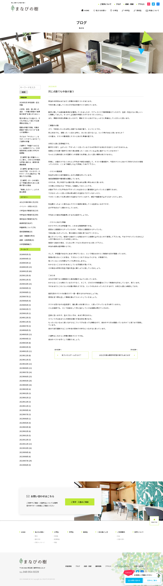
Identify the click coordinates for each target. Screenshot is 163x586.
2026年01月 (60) (25, 271)
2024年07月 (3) (25, 326)
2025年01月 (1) (25, 313)
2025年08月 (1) (25, 292)
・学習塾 (55, 536)
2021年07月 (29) (25, 461)
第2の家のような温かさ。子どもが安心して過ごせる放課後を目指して (29, 120)
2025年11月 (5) (25, 279)
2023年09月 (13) (25, 368)
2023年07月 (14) (25, 372)
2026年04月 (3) (25, 258)
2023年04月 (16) (25, 385)
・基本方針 (36, 539)
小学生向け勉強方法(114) (28, 210)
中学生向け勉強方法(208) (28, 215)
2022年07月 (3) (25, 414)
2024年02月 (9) (25, 347)
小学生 (55, 532)
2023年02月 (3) (25, 393)
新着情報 (68, 566)
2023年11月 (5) (25, 360)
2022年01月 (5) (25, 435)
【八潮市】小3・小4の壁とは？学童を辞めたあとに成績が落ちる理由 (29, 182)
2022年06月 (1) (25, 418)
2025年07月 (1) (25, 296)
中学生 (70, 532)
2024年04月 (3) (25, 338)
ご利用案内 (120, 532)
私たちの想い (38, 532)
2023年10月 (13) (25, 364)
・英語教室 (55, 539)
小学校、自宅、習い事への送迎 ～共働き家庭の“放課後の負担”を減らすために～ (29, 111)
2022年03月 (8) (25, 427)
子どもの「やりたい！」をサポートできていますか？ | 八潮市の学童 (29, 139)
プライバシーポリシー (122, 566)
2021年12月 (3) (25, 440)
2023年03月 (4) (25, 389)
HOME (22, 532)
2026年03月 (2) (25, 263)
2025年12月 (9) (25, 275)
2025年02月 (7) (25, 309)
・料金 (118, 536)
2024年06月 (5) (25, 330)
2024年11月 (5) (25, 322)
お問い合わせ (134, 580)
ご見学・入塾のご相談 (80, 502)
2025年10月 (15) (25, 284)
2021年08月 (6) (25, 456)
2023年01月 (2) (25, 397)
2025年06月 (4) (25, 301)
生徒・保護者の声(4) (27, 236)
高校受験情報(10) (25, 231)
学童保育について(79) (27, 227)
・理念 (35, 536)
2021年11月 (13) (25, 444)
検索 (24, 92)
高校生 (85, 532)
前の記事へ (72, 354)
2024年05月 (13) (25, 334)
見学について (138, 532)
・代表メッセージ (39, 542)
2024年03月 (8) (25, 343)
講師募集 (98, 566)
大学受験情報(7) (25, 244)
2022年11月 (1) (25, 406)
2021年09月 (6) (25, 452)
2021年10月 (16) (25, 448)
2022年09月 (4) (25, 410)
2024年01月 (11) (25, 351)
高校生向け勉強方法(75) (28, 219)
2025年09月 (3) (25, 288)
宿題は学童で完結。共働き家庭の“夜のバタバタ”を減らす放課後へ (29, 129)
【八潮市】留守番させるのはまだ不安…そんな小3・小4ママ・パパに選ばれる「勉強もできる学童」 (29, 172)
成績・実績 (87, 566)
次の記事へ (114, 354)
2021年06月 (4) (25, 465)
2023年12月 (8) (25, 355)
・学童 (54, 542)
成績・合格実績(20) (26, 240)
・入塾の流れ (120, 539)
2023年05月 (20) (25, 381)
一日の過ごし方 (102, 532)
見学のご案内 (152, 580)
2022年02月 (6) (25, 431)
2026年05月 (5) (25, 254)
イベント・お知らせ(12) (28, 206)
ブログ (77, 566)
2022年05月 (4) (25, 423)
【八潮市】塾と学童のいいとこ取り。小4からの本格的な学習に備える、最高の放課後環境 (29, 161)
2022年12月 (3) (25, 402)
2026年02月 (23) (25, 267)
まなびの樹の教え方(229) (28, 202)
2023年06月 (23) (25, 376)
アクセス (108, 566)
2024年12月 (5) (25, 317)
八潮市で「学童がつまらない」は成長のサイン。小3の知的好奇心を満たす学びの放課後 (29, 149)
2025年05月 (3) (25, 305)
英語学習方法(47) (25, 223)
